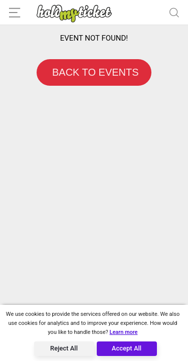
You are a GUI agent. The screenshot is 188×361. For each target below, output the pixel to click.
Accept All (126, 348)
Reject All (64, 348)
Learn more (123, 332)
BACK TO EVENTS (93, 72)
